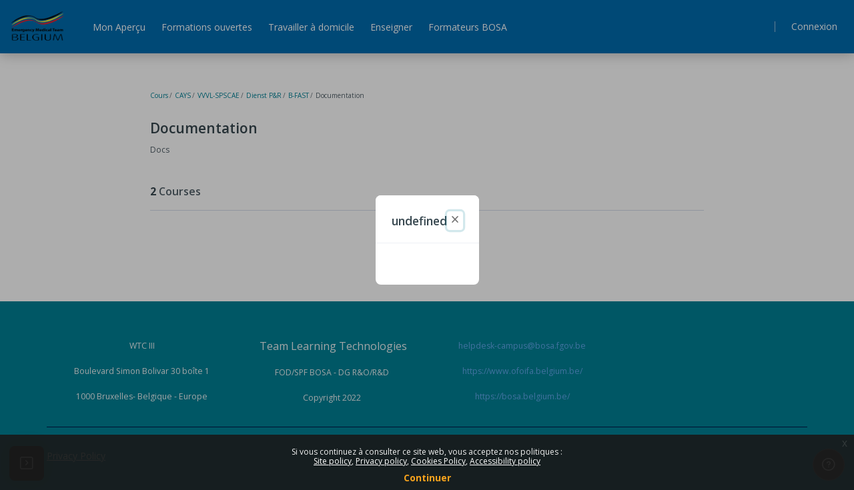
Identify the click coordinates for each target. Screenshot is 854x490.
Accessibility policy (505, 461)
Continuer (427, 477)
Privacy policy (381, 461)
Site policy (333, 461)
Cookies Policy (438, 461)
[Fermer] (455, 220)
